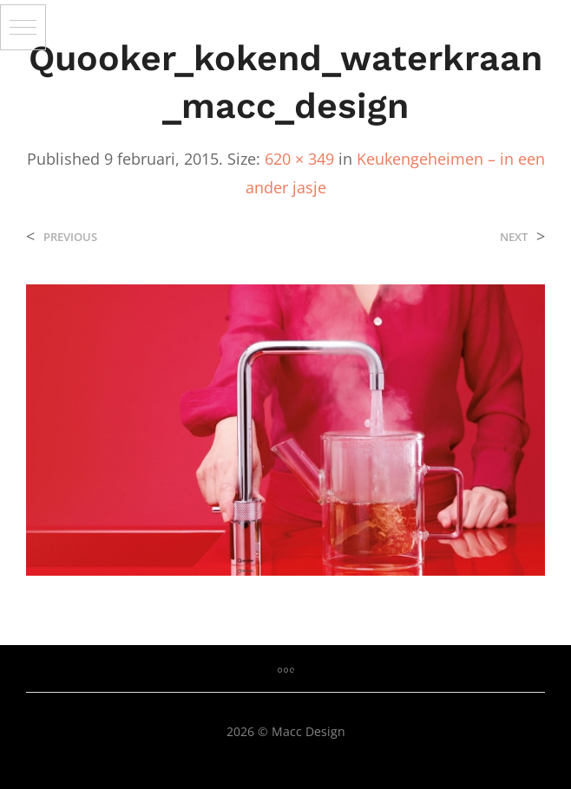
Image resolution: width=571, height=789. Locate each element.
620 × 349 (299, 158)
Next (514, 237)
